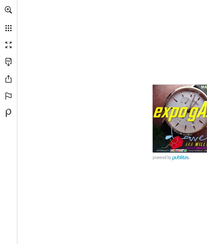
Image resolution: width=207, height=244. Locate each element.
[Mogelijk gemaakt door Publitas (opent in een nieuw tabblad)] (8, 112)
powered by (162, 157)
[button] (8, 9)
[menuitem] (8, 18)
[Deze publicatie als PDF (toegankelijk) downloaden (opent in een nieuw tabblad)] (8, 62)
